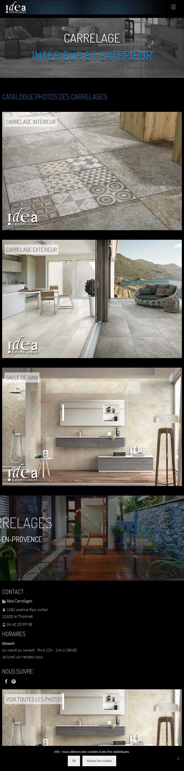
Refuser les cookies (99, 761)
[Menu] (173, 7)
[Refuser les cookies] (178, 758)
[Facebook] (6, 681)
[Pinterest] (13, 681)
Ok (74, 761)
